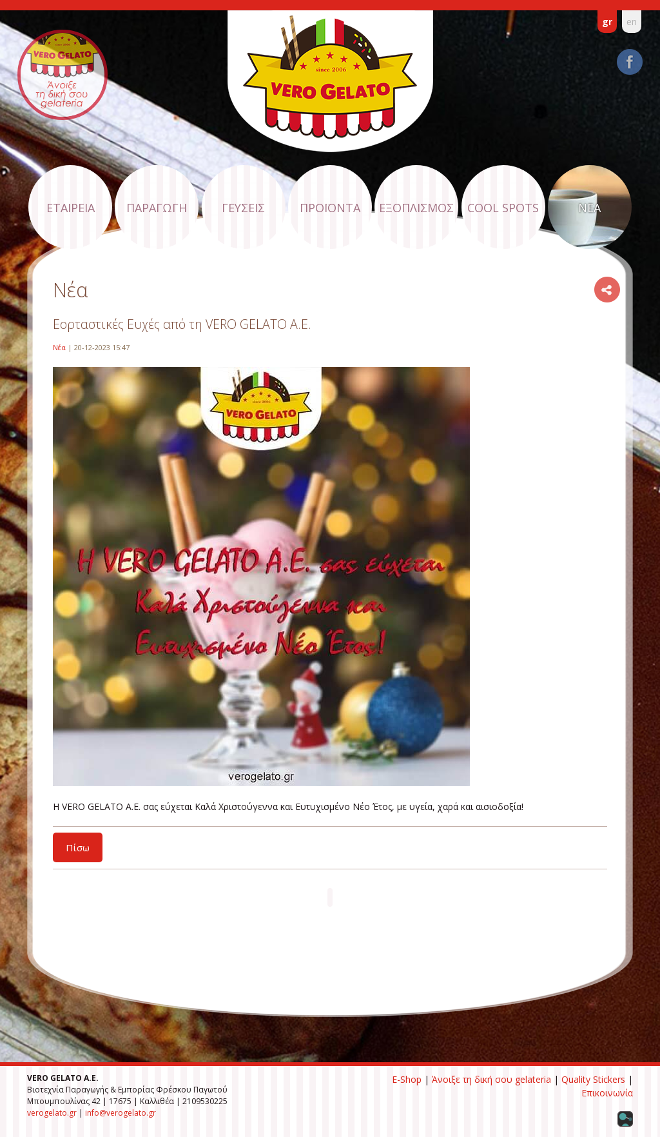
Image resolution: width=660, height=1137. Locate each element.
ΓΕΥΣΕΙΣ (243, 207)
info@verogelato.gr (120, 1112)
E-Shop (407, 1079)
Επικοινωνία (607, 1093)
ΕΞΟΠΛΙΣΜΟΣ (416, 207)
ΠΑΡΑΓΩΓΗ (156, 207)
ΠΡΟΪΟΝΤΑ (330, 207)
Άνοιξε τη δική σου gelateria (491, 1079)
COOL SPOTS (503, 207)
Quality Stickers (593, 1079)
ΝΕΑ (589, 207)
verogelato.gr (52, 1112)
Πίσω (78, 847)
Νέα (59, 347)
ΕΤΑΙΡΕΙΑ (70, 207)
